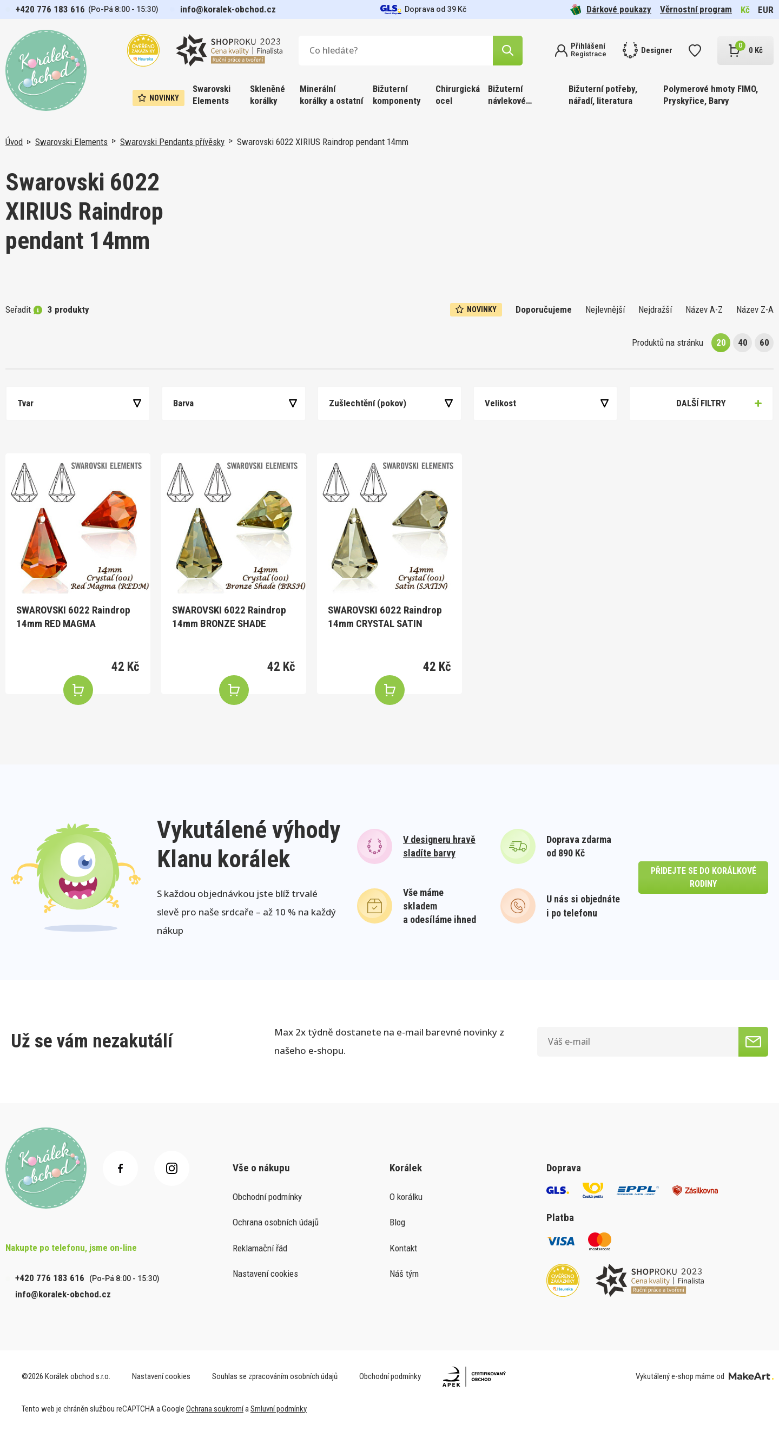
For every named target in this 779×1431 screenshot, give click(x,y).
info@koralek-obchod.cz (228, 9)
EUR (766, 9)
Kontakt (403, 1248)
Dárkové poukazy (610, 9)
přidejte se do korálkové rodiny (703, 877)
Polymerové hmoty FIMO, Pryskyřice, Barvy (710, 94)
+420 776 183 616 (50, 9)
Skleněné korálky (267, 94)
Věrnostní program (696, 9)
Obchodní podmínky (267, 1196)
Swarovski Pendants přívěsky (172, 141)
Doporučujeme (544, 309)
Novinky (158, 98)
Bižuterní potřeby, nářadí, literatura (603, 94)
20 (721, 342)
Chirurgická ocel (457, 94)
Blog (397, 1222)
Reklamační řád (260, 1248)
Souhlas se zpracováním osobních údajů (275, 1376)
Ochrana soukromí (214, 1409)
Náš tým (404, 1273)
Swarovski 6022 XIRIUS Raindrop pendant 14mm (322, 141)
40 (743, 342)
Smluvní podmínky (278, 1409)
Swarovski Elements (211, 94)
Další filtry (701, 403)
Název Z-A (755, 309)
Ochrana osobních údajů (276, 1222)
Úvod (14, 141)
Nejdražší (655, 309)
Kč (745, 9)
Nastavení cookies (265, 1273)
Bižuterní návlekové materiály (507, 95)
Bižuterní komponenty (397, 94)
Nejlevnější (605, 309)
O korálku (406, 1196)
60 (764, 342)
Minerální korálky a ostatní (331, 94)
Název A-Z (704, 309)
